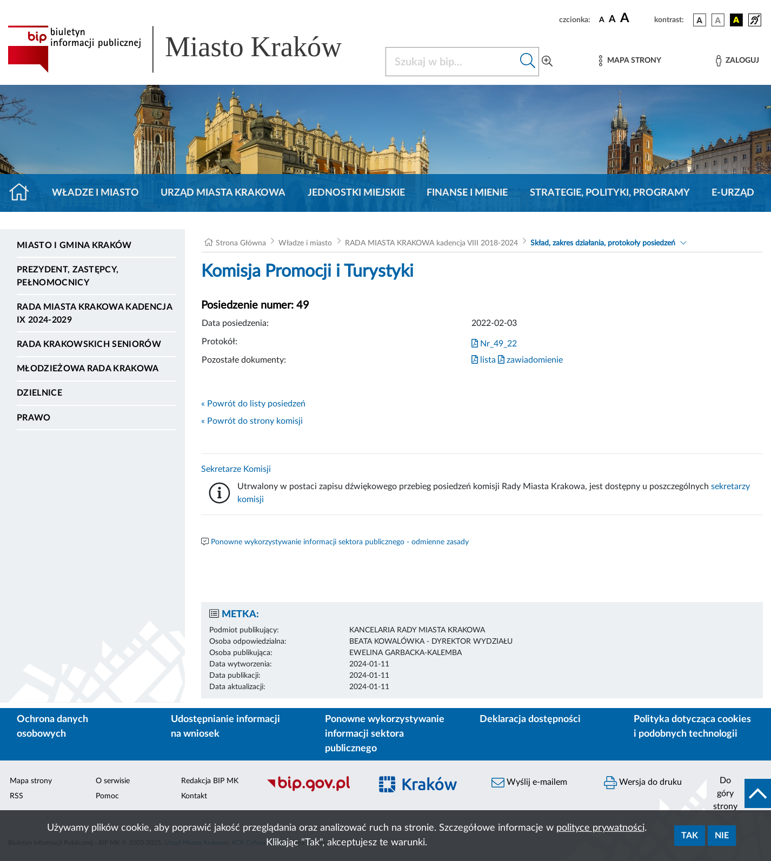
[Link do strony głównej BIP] (190, 49)
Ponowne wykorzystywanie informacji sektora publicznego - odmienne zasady (340, 542)
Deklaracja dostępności (530, 719)
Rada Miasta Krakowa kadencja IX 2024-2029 (94, 313)
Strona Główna (241, 243)
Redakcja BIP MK (209, 781)
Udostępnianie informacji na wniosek (225, 727)
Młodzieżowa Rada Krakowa (88, 368)
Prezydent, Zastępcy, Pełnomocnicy (67, 276)
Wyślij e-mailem (529, 782)
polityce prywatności (600, 828)
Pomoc (107, 796)
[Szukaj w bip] (528, 61)
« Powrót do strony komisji (252, 421)
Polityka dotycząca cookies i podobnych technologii (692, 727)
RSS (16, 796)
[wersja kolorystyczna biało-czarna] (718, 20)
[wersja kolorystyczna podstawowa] (700, 20)
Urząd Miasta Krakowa (223, 193)
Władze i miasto (95, 193)
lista (483, 360)
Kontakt (194, 796)
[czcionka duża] (635, 18)
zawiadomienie (530, 360)
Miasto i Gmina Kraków (74, 245)
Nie (722, 835)
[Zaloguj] (737, 60)
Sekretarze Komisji (236, 469)
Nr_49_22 (494, 343)
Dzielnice (39, 393)
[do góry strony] (739, 793)
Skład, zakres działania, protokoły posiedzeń (602, 243)
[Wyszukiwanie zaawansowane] (547, 61)
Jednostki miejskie (356, 193)
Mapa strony (31, 781)
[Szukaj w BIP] (451, 61)
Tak (689, 835)
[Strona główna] (23, 193)
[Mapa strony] (630, 60)
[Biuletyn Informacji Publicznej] (313, 790)
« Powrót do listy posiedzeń (253, 403)
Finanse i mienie (467, 193)
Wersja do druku (643, 782)
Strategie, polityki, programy (610, 193)
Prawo (34, 417)
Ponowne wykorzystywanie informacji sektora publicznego (384, 734)
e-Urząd (733, 193)
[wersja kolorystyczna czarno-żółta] (736, 20)
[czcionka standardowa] (602, 19)
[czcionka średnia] (612, 19)
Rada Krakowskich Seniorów (89, 344)
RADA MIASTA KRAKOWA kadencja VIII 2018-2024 (431, 243)
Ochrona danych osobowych (52, 727)
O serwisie (113, 781)
